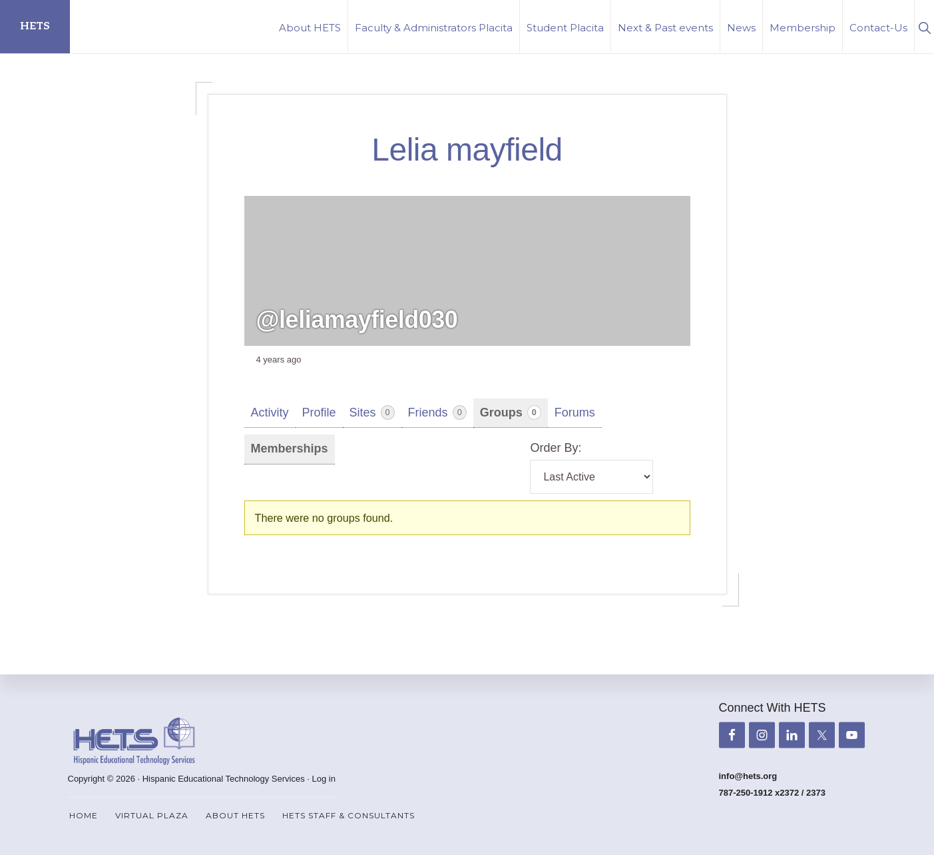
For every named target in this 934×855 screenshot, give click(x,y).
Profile (319, 412)
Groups (510, 412)
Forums (575, 412)
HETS (35, 26)
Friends (437, 412)
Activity (270, 412)
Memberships (289, 448)
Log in (324, 779)
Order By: (555, 447)
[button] (924, 26)
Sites (372, 412)
